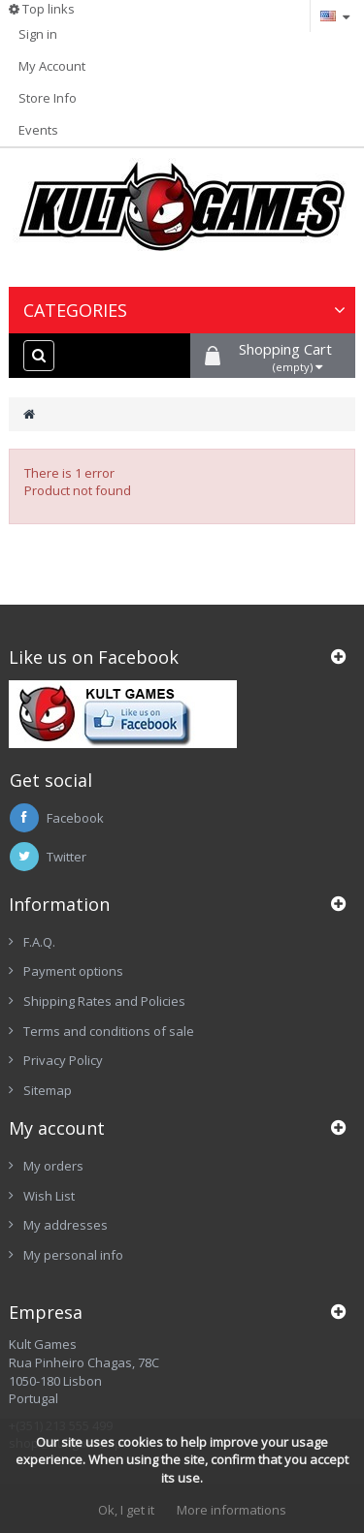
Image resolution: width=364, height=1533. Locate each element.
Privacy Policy (63, 1060)
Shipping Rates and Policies (104, 1001)
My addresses (65, 1225)
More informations (231, 1509)
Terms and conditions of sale (108, 1031)
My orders (53, 1165)
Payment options (73, 971)
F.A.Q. (39, 942)
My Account (51, 66)
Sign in (37, 34)
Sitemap (47, 1090)
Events (38, 130)
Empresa (46, 1312)
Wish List (49, 1195)
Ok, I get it (126, 1509)
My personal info (73, 1255)
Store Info (47, 98)
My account (57, 1128)
